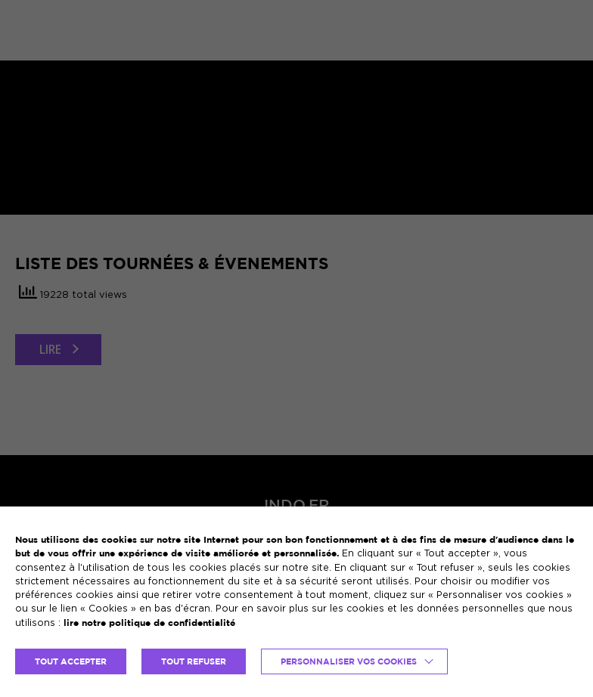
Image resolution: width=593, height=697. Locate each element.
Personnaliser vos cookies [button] (349, 661)
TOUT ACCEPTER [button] (71, 661)
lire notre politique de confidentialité (149, 622)
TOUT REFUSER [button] (193, 661)
